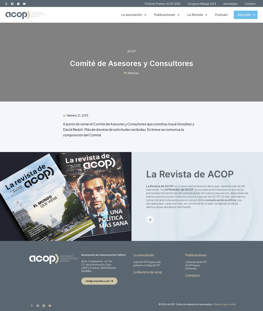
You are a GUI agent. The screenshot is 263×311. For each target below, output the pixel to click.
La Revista (197, 15)
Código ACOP (152, 265)
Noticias (133, 73)
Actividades (230, 3)
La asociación (134, 15)
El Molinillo (191, 268)
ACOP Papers (192, 265)
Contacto (250, 3)
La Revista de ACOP (196, 262)
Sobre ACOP (140, 262)
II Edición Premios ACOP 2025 (162, 3)
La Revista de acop (147, 272)
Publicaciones (167, 15)
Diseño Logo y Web (224, 304)
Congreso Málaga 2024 (202, 3)
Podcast (221, 15)
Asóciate (246, 15)
